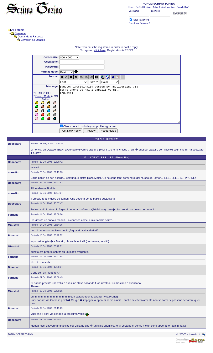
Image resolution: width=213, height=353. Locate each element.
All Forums (17, 29)
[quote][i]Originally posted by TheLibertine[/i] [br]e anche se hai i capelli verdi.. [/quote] (119, 108)
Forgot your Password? (139, 23)
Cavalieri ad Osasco (33, 39)
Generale (20, 33)
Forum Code (35, 96)
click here (99, 50)
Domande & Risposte (30, 36)
